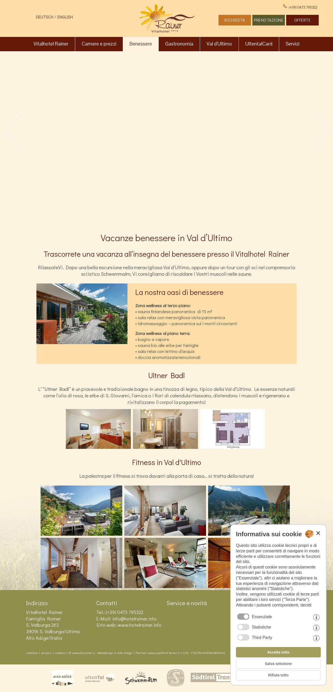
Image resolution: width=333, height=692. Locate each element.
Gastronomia (179, 44)
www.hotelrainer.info (140, 625)
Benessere (141, 44)
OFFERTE (302, 20)
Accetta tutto (278, 652)
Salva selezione (278, 664)
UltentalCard (258, 44)
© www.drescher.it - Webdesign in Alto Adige (100, 653)
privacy (46, 653)
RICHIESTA (235, 20)
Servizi (292, 44)
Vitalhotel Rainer (51, 44)
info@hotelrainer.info (134, 618)
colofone (32, 653)
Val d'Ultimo (219, 44)
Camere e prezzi (99, 44)
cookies (60, 653)
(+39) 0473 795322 (299, 7)
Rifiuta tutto (278, 675)
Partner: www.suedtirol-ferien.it (158, 653)
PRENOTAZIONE (268, 20)
